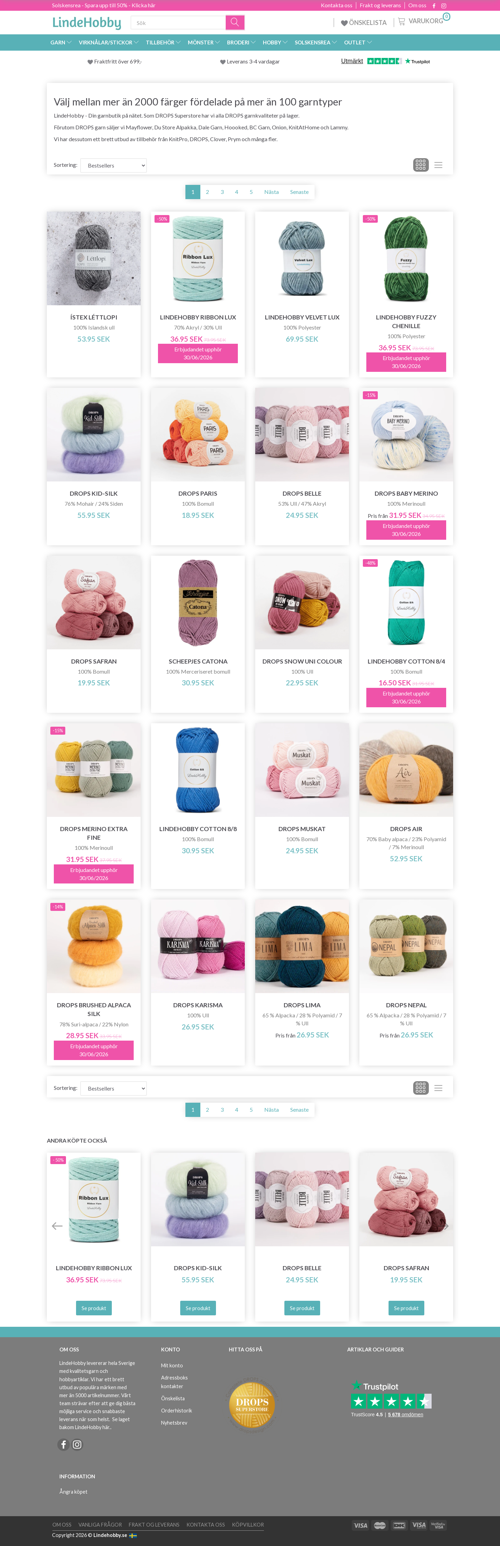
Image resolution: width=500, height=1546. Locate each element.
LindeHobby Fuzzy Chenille (406, 322)
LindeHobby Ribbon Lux (198, 317)
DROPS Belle (302, 493)
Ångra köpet (73, 1492)
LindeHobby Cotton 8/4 (406, 661)
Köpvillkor (248, 1525)
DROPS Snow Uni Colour (302, 661)
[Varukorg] (423, 20)
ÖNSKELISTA (364, 22)
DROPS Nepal (406, 1005)
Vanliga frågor (100, 1525)
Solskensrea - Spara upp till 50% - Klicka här (104, 5)
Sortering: (65, 164)
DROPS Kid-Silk (94, 493)
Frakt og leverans (380, 5)
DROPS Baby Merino (406, 493)
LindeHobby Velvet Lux (302, 317)
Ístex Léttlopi (93, 317)
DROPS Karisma (198, 1005)
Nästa (271, 191)
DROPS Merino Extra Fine (93, 833)
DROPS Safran (94, 661)
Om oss (417, 5)
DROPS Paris (197, 493)
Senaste (299, 191)
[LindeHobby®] (86, 21)
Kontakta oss (336, 5)
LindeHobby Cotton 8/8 (198, 828)
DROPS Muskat (302, 828)
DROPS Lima (302, 1005)
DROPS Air (406, 828)
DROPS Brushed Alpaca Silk (94, 1009)
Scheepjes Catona (198, 661)
